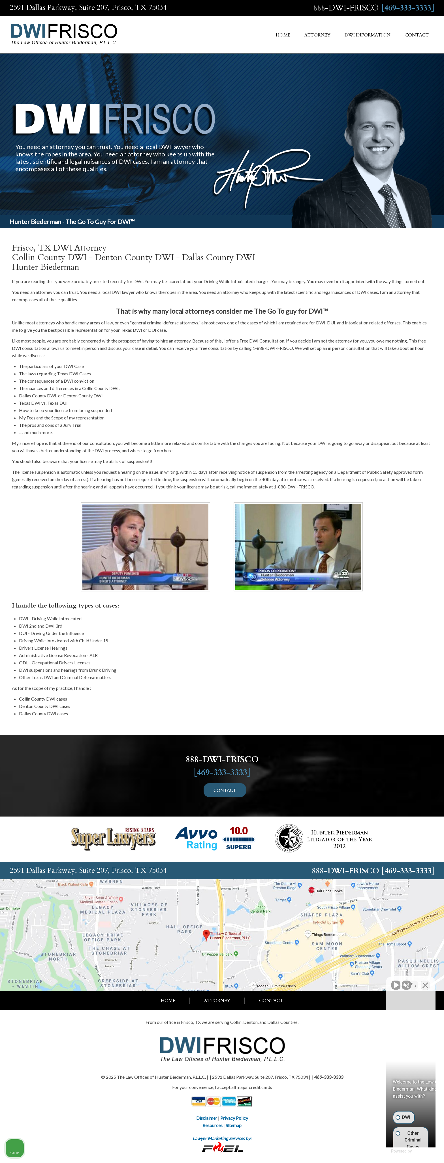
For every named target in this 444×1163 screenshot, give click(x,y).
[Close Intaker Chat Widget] (425, 982)
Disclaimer (206, 1118)
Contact (417, 35)
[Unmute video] (343, 982)
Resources (212, 1125)
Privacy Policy (234, 1118)
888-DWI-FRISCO (346, 8)
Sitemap (234, 1125)
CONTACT (225, 790)
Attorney (317, 35)
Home (283, 35)
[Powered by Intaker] (395, 1151)
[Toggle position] (413, 982)
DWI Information (367, 35)
